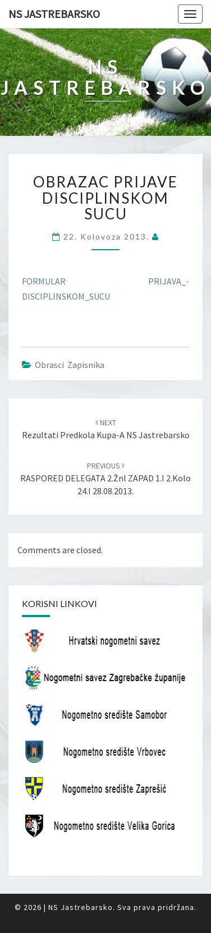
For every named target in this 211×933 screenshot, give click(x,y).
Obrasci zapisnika (69, 364)
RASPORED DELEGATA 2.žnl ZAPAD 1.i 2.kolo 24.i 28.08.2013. (105, 479)
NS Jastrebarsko (54, 14)
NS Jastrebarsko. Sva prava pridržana (121, 907)
